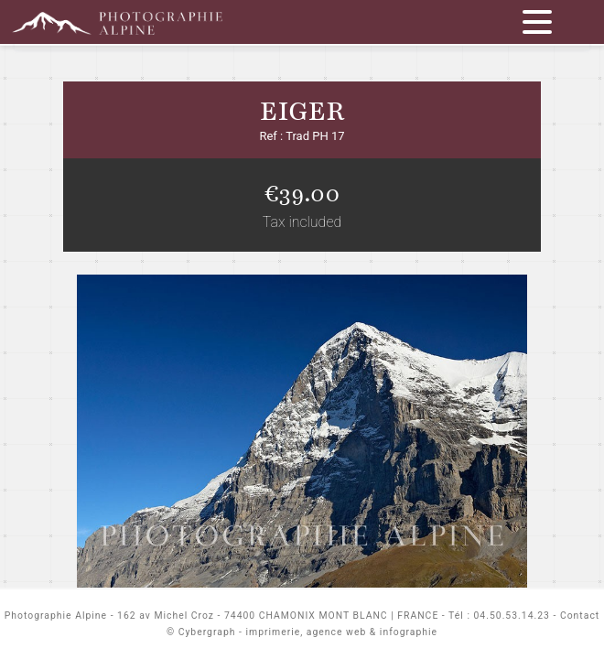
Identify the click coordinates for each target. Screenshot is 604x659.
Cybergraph (207, 632)
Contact (579, 615)
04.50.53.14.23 (512, 615)
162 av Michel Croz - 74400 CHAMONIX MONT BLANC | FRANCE (277, 615)
